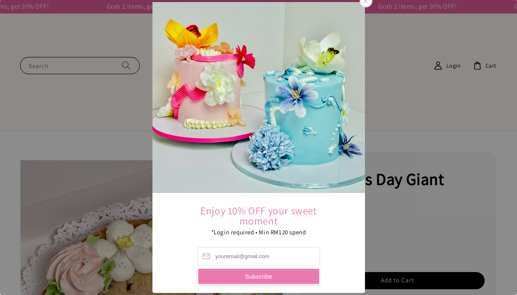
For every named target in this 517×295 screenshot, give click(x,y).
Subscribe (258, 276)
